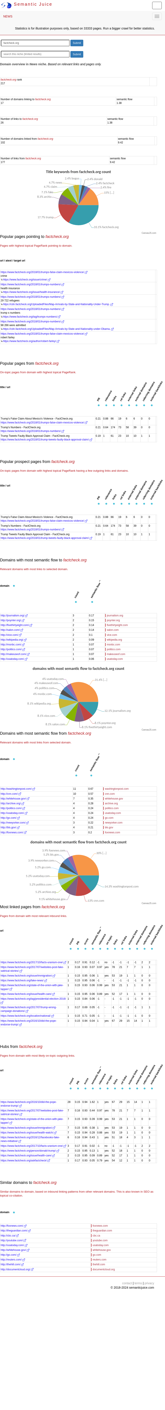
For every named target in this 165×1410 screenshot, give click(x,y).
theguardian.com (102, 1230)
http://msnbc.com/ (13, 644)
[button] (98, 405)
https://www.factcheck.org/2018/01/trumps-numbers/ (32, 284)
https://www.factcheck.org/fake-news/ (24, 980)
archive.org (111, 803)
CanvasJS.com (149, 233)
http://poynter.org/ (12, 620)
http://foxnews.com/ (14, 832)
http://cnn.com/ (11, 793)
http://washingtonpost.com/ (18, 788)
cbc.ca (96, 1235)
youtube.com (100, 1240)
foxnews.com (112, 832)
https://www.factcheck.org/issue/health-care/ (28, 994)
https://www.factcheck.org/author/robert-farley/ (31, 341)
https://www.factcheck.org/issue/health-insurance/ (33, 292)
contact (127, 1283)
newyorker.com (113, 822)
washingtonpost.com (116, 788)
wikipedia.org (114, 639)
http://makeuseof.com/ (15, 654)
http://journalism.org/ (14, 615)
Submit (77, 43)
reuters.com (99, 1259)
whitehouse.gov (114, 798)
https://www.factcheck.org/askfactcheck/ (25, 1160)
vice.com (112, 634)
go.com (109, 817)
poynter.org (113, 620)
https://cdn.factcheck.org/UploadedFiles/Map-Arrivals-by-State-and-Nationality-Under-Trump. (58, 304)
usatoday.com (115, 658)
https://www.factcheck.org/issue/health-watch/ (29, 1132)
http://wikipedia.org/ (14, 639)
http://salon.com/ (12, 629)
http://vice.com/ (11, 634)
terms (138, 1283)
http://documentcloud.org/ (17, 1269)
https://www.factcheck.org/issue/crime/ (26, 279)
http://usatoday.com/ (14, 658)
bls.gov (109, 827)
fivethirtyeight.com (117, 625)
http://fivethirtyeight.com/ (16, 625)
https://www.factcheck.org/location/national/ (27, 1015)
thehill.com (99, 1264)
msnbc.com (113, 644)
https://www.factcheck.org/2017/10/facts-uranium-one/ (33, 962)
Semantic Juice (26, 4)
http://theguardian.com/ (16, 1230)
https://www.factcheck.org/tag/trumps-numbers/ (31, 316)
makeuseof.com (116, 654)
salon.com (113, 629)
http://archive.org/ (12, 803)
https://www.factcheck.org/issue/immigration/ (28, 975)
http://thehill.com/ (12, 1264)
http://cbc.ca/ (10, 1235)
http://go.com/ (10, 817)
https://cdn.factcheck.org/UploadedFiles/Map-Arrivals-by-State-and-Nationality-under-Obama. (58, 328)
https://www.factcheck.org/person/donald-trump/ (30, 1150)
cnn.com (110, 793)
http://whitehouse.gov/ (15, 798)
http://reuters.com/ (13, 1259)
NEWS (7, 16)
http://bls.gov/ (10, 827)
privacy (149, 1283)
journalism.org (115, 615)
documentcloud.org (104, 1269)
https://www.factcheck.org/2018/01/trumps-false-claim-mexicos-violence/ (44, 272)
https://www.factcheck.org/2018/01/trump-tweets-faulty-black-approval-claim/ (46, 439)
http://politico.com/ (13, 649)
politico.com (113, 649)
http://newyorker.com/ (15, 822)
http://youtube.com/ (13, 1240)
